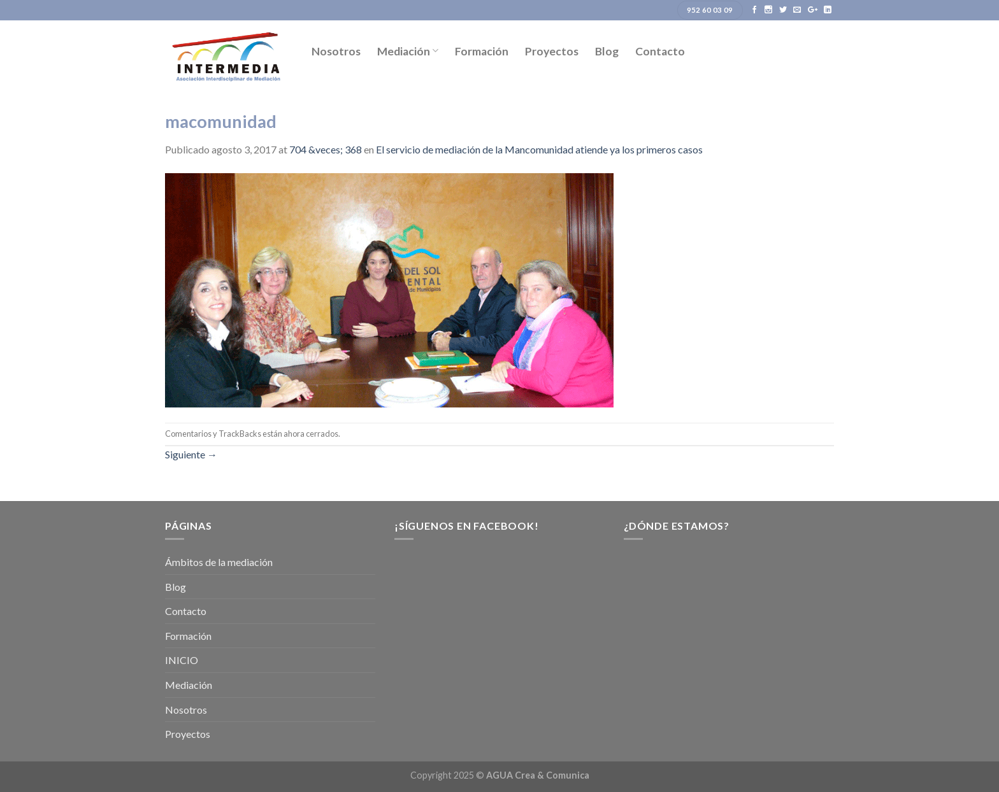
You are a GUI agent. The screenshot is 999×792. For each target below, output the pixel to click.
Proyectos (552, 51)
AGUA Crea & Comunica (537, 775)
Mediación (407, 51)
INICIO (181, 660)
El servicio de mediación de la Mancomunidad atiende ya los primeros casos (539, 149)
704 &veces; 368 (325, 149)
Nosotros (336, 51)
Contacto (660, 51)
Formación (481, 51)
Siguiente (191, 454)
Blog (607, 51)
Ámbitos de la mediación (219, 562)
